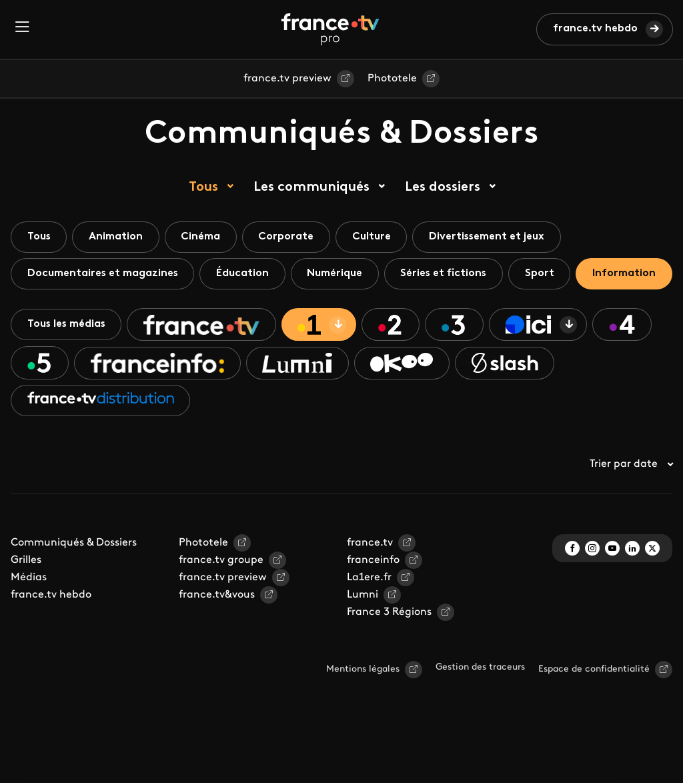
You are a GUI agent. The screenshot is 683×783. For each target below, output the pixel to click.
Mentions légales (363, 707)
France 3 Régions (389, 650)
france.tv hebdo (595, 28)
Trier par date (631, 502)
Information (59, 310)
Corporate (288, 236)
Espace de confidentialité (594, 707)
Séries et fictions (447, 273)
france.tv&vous (217, 633)
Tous (203, 187)
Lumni (362, 633)
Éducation (244, 273)
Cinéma (202, 236)
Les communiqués (311, 187)
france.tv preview (287, 78)
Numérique (337, 273)
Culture (374, 236)
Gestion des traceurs (480, 705)
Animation (117, 236)
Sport (544, 273)
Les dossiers (442, 187)
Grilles (26, 598)
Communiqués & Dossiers (74, 581)
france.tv (370, 581)
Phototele (392, 78)
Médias (29, 615)
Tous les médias (67, 361)
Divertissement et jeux (490, 236)
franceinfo (373, 598)
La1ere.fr (369, 615)
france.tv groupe (221, 598)
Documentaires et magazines (103, 273)
